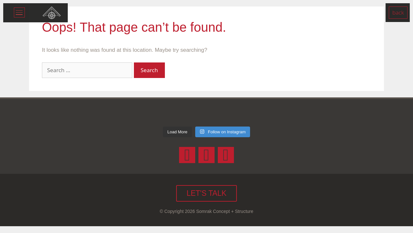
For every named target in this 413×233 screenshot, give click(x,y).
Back (398, 12)
